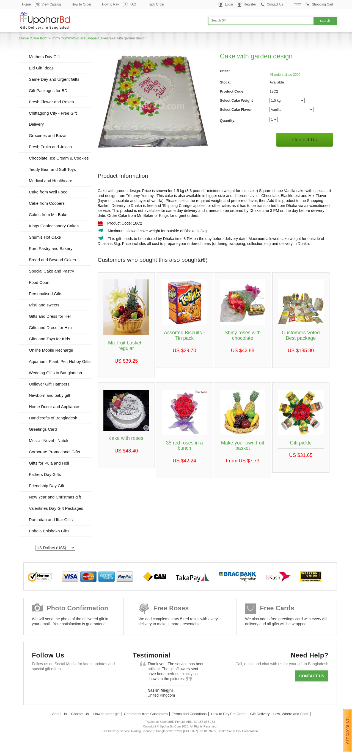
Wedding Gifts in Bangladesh (55, 372)
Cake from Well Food (48, 192)
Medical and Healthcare (50, 180)
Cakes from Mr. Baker (49, 214)
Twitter (54, 682)
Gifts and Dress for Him (50, 327)
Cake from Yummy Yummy (52, 38)
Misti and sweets (44, 305)
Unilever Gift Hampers (49, 384)
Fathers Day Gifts (45, 474)
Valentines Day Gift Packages (56, 508)
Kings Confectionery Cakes (54, 225)
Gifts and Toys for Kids (49, 338)
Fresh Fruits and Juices (50, 146)
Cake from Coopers (47, 203)
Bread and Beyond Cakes (52, 259)
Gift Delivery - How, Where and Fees (279, 714)
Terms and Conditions (189, 714)
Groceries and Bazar (48, 135)
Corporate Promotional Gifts (54, 451)
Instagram (102, 682)
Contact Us (275, 4)
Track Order (155, 4)
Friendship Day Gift (46, 485)
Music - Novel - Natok (48, 440)
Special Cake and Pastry (51, 271)
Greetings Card (43, 429)
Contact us (311, 676)
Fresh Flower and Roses (51, 101)
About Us (59, 714)
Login (229, 4)
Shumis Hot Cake (45, 237)
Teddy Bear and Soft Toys (52, 169)
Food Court (39, 282)
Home (26, 4)
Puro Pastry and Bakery (50, 248)
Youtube (86, 682)
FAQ (133, 4)
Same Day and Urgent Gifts (54, 79)
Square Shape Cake (90, 38)
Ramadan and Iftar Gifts (51, 519)
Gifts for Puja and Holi (49, 463)
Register (250, 4)
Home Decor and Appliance (54, 406)
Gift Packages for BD (48, 90)
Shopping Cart (322, 4)
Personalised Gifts (45, 293)
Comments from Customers (146, 714)
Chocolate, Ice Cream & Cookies (59, 158)
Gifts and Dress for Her (50, 316)
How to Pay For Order (228, 714)
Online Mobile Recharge (51, 350)
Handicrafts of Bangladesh (53, 418)
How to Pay (110, 4)
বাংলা (297, 4)
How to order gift (106, 714)
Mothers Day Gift (44, 56)
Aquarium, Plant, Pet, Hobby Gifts (59, 361)
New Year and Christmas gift (55, 497)
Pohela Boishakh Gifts (49, 531)
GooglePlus (70, 682)
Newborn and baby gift (49, 395)
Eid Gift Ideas (41, 68)
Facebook (38, 682)
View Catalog (51, 4)
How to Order (81, 4)
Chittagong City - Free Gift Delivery (53, 118)
